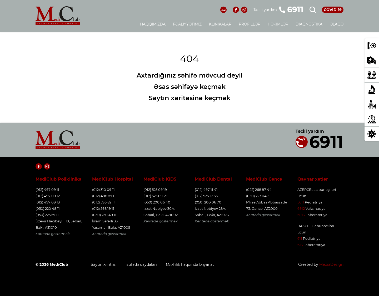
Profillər (249, 24)
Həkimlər (278, 24)
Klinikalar (220, 24)
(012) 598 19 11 (103, 208)
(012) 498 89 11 (104, 196)
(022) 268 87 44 (259, 189)
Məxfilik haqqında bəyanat (190, 264)
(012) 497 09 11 (47, 189)
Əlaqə (336, 24)
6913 (301, 215)
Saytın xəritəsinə (176, 98)
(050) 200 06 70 (208, 202)
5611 (300, 202)
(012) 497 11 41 (206, 189)
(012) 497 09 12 (48, 196)
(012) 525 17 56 (206, 196)
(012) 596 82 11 (103, 202)
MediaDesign (331, 264)
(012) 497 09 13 (48, 202)
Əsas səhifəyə (175, 86)
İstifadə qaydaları (141, 264)
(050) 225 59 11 (47, 215)
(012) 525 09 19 (155, 189)
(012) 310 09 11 (103, 189)
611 (299, 238)
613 (300, 245)
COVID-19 (333, 9)
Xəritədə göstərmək (53, 234)
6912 (301, 208)
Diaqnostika (309, 24)
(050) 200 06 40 (156, 202)
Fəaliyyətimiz (187, 24)
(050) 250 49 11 (104, 215)
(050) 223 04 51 (258, 196)
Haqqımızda (153, 24)
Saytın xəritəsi (104, 264)
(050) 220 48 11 (48, 208)
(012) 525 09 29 (155, 196)
